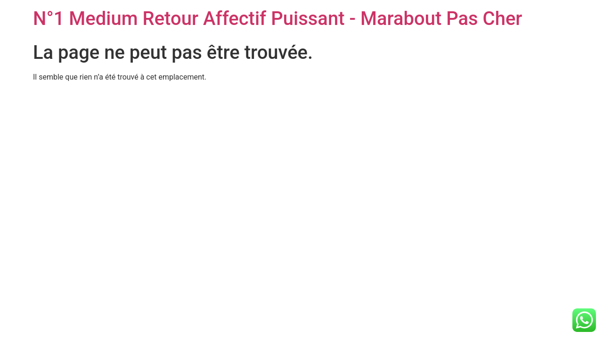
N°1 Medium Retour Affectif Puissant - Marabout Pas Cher (277, 19)
